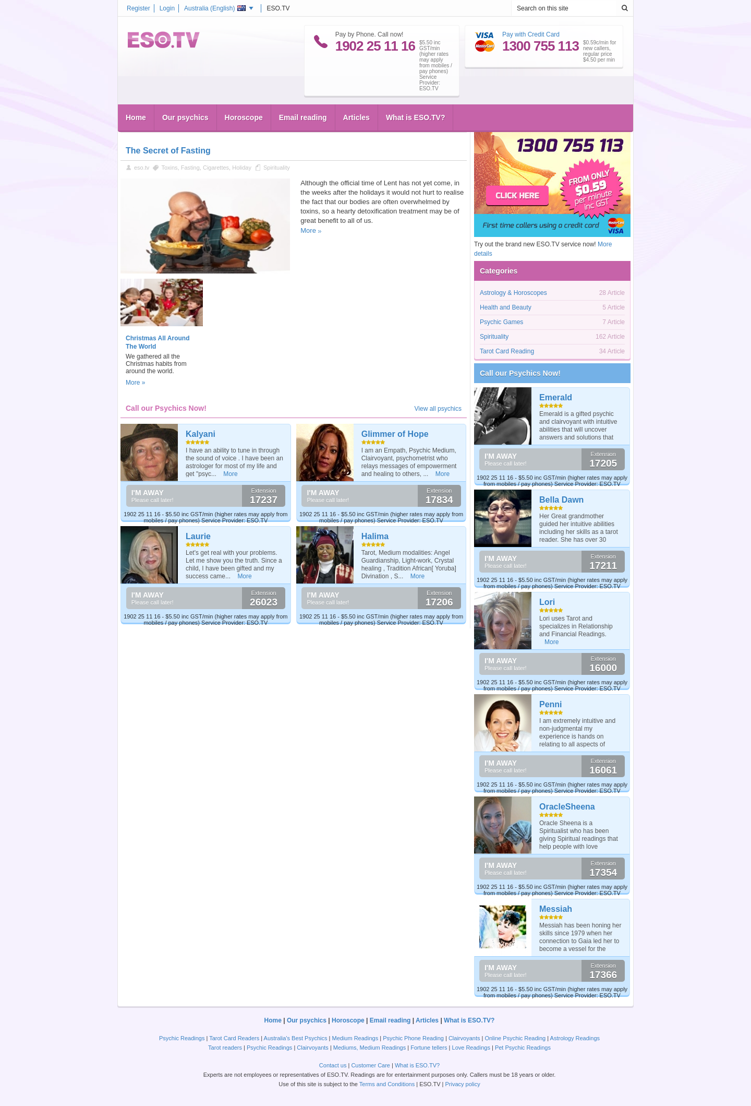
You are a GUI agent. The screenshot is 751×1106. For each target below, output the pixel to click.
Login (167, 8)
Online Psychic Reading (515, 1038)
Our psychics (185, 117)
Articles (356, 117)
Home (136, 117)
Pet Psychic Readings (523, 1047)
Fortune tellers (428, 1047)
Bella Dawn (561, 499)
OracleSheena (567, 806)
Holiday (241, 167)
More (308, 230)
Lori (547, 602)
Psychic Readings (181, 1038)
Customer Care (370, 1065)
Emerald (555, 397)
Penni (550, 704)
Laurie (198, 536)
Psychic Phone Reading (413, 1038)
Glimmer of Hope (395, 434)
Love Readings (471, 1047)
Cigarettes (216, 167)
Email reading (303, 117)
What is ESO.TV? (415, 117)
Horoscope (244, 117)
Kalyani (200, 434)
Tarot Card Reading (507, 351)
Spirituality (276, 167)
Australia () (215, 8)
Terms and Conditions (387, 1084)
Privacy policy (462, 1084)
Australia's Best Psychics (296, 1038)
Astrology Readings (575, 1038)
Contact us (333, 1065)
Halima (375, 536)
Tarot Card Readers (234, 1038)
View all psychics (438, 408)
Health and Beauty (505, 307)
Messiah (555, 909)
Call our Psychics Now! (520, 373)
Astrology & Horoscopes (513, 292)
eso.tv (141, 167)
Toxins (169, 167)
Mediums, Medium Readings (369, 1047)
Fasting (190, 167)
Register (138, 8)
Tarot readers (225, 1047)
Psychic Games (501, 322)
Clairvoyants (464, 1038)
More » (135, 382)
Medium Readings (355, 1038)
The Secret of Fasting (168, 150)
